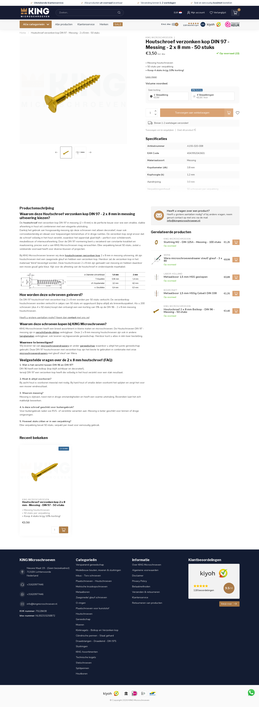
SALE (118, 24)
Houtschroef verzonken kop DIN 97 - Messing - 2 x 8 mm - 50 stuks (65, 32)
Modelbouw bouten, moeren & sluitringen (98, 570)
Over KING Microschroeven (146, 564)
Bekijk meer (229, 603)
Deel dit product (186, 130)
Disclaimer (137, 575)
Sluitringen (82, 646)
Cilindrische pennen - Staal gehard (95, 635)
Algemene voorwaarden (145, 570)
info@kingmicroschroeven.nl (183, 220)
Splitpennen (82, 668)
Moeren (80, 624)
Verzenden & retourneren (146, 592)
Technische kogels (86, 657)
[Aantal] (54, 529)
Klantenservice (86, 24)
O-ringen (81, 603)
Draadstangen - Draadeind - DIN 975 (96, 641)
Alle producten (63, 24)
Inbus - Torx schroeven (88, 575)
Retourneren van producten (147, 603)
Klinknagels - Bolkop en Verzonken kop (97, 630)
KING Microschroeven (159, 38)
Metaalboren (83, 592)
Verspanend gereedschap (90, 564)
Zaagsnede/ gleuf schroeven (91, 597)
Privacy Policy (139, 581)
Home (23, 32)
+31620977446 (35, 584)
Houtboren (81, 673)
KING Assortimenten (87, 651)
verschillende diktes (47, 332)
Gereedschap (83, 619)
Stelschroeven (84, 662)
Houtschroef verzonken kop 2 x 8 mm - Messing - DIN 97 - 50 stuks (43, 504)
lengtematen (27, 336)
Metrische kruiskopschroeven (91, 586)
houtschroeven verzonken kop (82, 255)
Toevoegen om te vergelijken (160, 130)
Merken (104, 24)
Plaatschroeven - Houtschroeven (94, 581)
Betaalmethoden (141, 586)
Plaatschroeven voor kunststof (92, 608)
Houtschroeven (84, 613)
